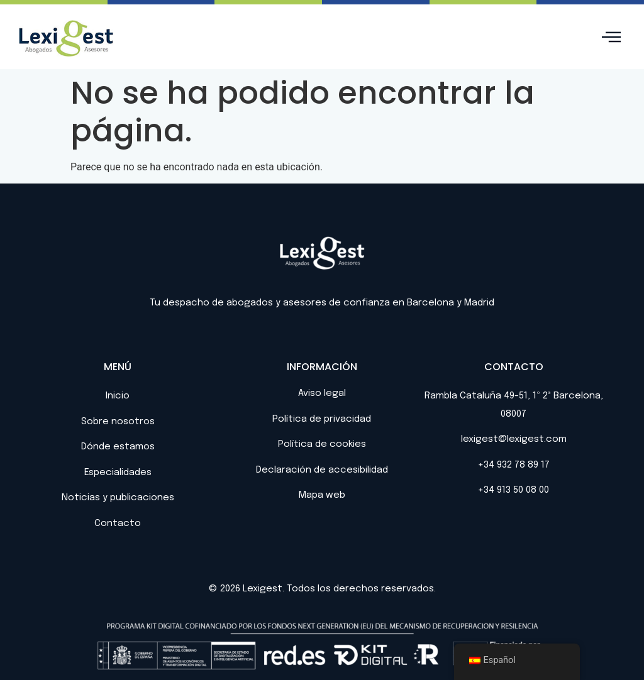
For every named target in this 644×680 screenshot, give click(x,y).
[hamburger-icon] (611, 38)
